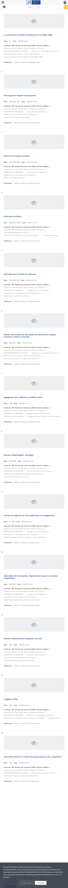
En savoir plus (26, 883)
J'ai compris (40, 883)
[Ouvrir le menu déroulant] (3, 2)
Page (30, 7)
